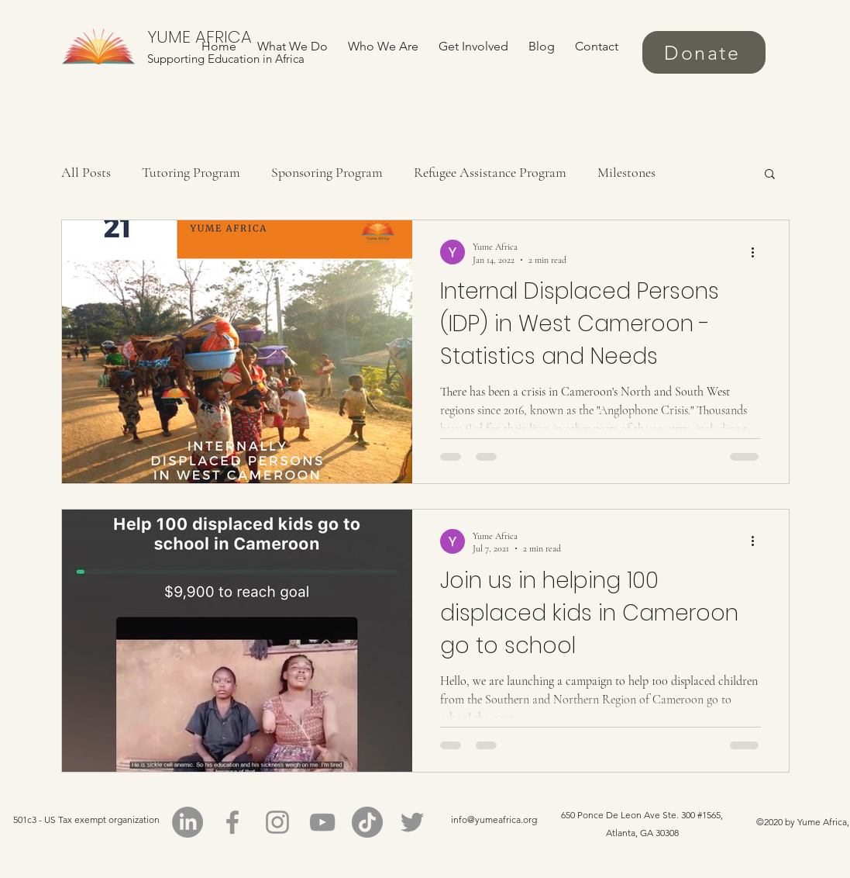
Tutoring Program (191, 172)
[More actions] (758, 252)
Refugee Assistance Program (490, 172)
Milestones (626, 172)
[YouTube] (322, 822)
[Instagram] (277, 822)
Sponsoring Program (327, 172)
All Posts (86, 172)
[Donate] (704, 52)
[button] (769, 175)
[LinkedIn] (187, 822)
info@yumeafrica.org (494, 819)
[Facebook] (232, 822)
